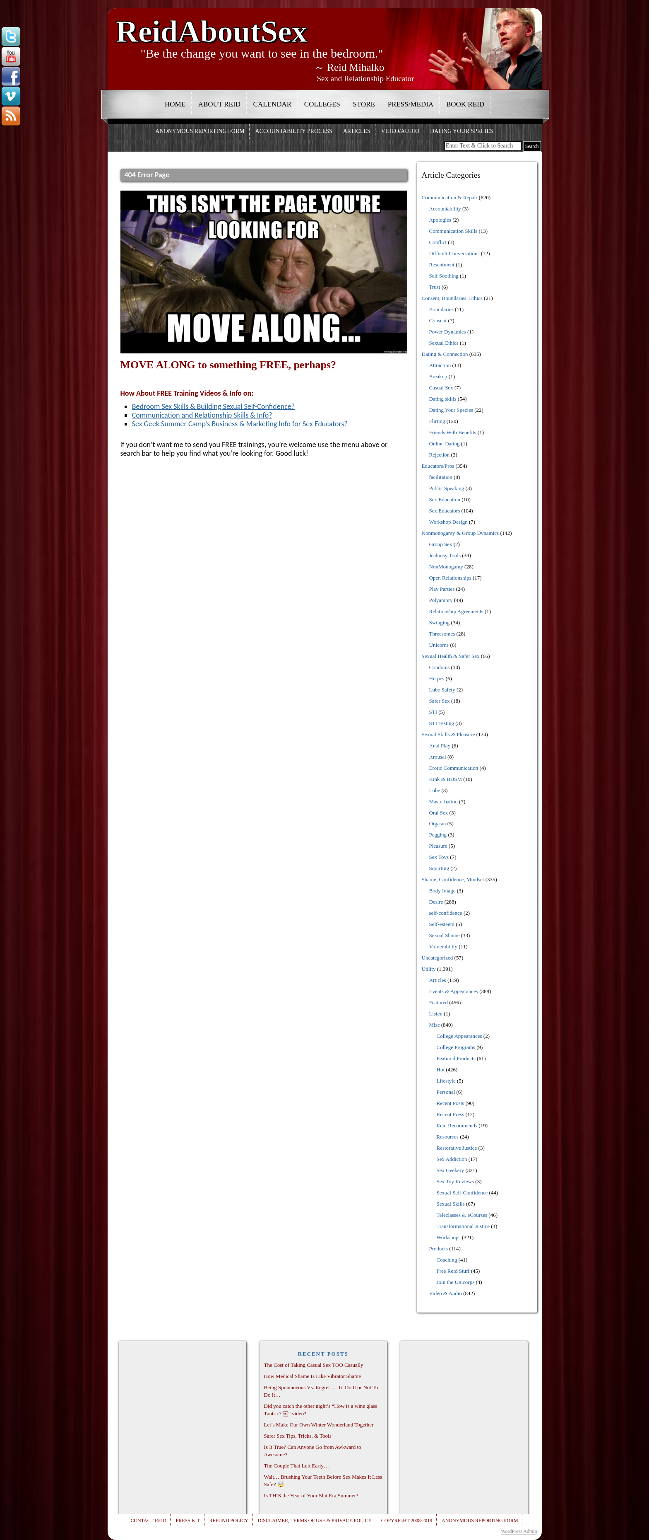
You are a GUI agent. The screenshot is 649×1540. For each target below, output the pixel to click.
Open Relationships (450, 578)
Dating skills (443, 399)
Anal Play (440, 745)
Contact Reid (148, 1520)
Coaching (447, 1260)
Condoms (439, 667)
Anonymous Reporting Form (199, 131)
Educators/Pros (438, 466)
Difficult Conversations (454, 253)
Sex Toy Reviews (455, 1181)
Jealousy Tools (445, 555)
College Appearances (459, 1036)
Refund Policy (228, 1520)
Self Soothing (444, 276)
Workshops (449, 1237)
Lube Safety (442, 690)
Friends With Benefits (452, 432)
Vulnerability (443, 946)
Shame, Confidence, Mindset (453, 879)
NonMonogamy (446, 566)
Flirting (437, 421)
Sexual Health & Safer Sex (451, 656)
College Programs (456, 1047)
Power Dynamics (447, 332)
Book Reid (465, 104)
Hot (441, 1069)
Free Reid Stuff (453, 1271)
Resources (448, 1137)
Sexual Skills (451, 1204)
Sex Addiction (452, 1159)
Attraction (440, 365)
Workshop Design (448, 522)
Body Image (442, 890)
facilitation (440, 477)
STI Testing (441, 723)
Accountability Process (293, 131)
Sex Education (444, 499)
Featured (438, 1002)
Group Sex (440, 544)
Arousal (437, 757)
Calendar (272, 104)
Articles (356, 131)
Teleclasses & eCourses (462, 1215)
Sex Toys (439, 857)
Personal (446, 1092)
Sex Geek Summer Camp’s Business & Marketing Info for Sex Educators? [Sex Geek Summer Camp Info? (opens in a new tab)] (240, 423)
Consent (438, 320)
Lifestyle (446, 1081)
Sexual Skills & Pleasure (448, 734)
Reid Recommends (457, 1125)
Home (175, 104)
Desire (436, 902)
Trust (434, 287)
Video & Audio (445, 1293)
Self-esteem (441, 924)
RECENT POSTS (323, 1354)
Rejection (439, 455)
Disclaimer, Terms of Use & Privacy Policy (315, 1520)
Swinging (439, 622)
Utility (429, 969)
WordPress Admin (519, 1531)
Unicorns (439, 645)
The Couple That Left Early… (296, 1466)
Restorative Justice (457, 1148)
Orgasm (437, 823)
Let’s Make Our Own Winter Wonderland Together (319, 1425)
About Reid (219, 104)
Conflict (438, 242)
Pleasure (438, 846)
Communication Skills (453, 231)
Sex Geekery (450, 1170)
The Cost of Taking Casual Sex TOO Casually (313, 1365)
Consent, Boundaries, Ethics (452, 298)
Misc (434, 1025)
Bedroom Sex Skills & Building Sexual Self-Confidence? (213, 406)
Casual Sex (441, 387)
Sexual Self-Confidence (462, 1192)
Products (438, 1248)
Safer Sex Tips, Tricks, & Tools (298, 1436)
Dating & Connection (445, 354)
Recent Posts (450, 1103)
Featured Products (456, 1058)
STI (433, 712)
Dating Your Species (461, 131)
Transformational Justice (463, 1226)
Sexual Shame (444, 935)
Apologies (440, 220)
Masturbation (443, 801)
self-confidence (445, 913)
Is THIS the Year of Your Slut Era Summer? (311, 1495)
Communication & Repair (450, 197)
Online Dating (444, 443)
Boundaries (441, 309)
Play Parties (442, 589)
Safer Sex (439, 701)
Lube (434, 790)
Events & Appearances (453, 991)
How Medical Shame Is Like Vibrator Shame (312, 1376)
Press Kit (188, 1520)
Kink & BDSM (445, 779)
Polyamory (441, 600)
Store (364, 104)
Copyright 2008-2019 (406, 1520)
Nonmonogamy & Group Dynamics (460, 533)
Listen (436, 1014)
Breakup (438, 376)
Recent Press (450, 1114)
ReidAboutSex (212, 28)
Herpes (437, 678)
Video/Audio (400, 131)
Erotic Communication (453, 768)
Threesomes (442, 634)
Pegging (438, 835)
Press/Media (411, 104)
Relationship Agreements (456, 611)
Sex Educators (444, 511)
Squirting (439, 868)
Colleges (322, 104)
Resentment (441, 264)
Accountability (445, 208)
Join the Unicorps (456, 1282)
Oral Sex (438, 813)
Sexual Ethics (444, 343)
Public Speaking (446, 488)
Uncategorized (437, 958)
